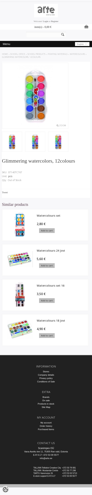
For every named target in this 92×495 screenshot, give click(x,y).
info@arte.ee (46, 458)
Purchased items (46, 429)
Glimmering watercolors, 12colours (21, 57)
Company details (46, 375)
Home (5, 54)
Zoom (62, 125)
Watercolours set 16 (50, 285)
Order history (46, 426)
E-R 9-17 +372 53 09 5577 (46, 455)
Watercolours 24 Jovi (51, 250)
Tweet (5, 192)
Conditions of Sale (46, 381)
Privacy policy (46, 378)
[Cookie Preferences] (5, 489)
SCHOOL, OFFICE (17, 54)
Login (45, 21)
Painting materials (58, 54)
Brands (46, 397)
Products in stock (46, 404)
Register (54, 21)
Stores (46, 371)
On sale (46, 400)
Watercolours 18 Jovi (51, 320)
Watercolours (77, 54)
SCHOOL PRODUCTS (36, 54)
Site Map (46, 407)
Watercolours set (48, 215)
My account (46, 422)
